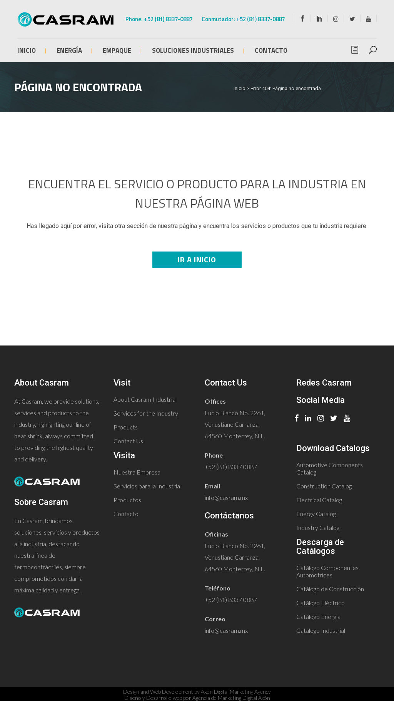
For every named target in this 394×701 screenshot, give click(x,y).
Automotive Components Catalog (329, 468)
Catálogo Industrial (320, 630)
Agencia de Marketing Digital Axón (231, 697)
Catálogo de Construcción (330, 588)
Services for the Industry (146, 413)
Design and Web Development (158, 691)
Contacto (126, 513)
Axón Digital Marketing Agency (236, 691)
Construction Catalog (324, 486)
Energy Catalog (316, 513)
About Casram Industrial (145, 399)
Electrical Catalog (319, 499)
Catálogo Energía (318, 616)
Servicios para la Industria (147, 486)
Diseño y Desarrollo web (153, 697)
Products (126, 427)
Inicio (239, 88)
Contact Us (128, 440)
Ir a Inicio (197, 259)
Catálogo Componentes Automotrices (327, 571)
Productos (127, 499)
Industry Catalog (317, 527)
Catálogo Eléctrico (320, 602)
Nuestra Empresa (137, 472)
